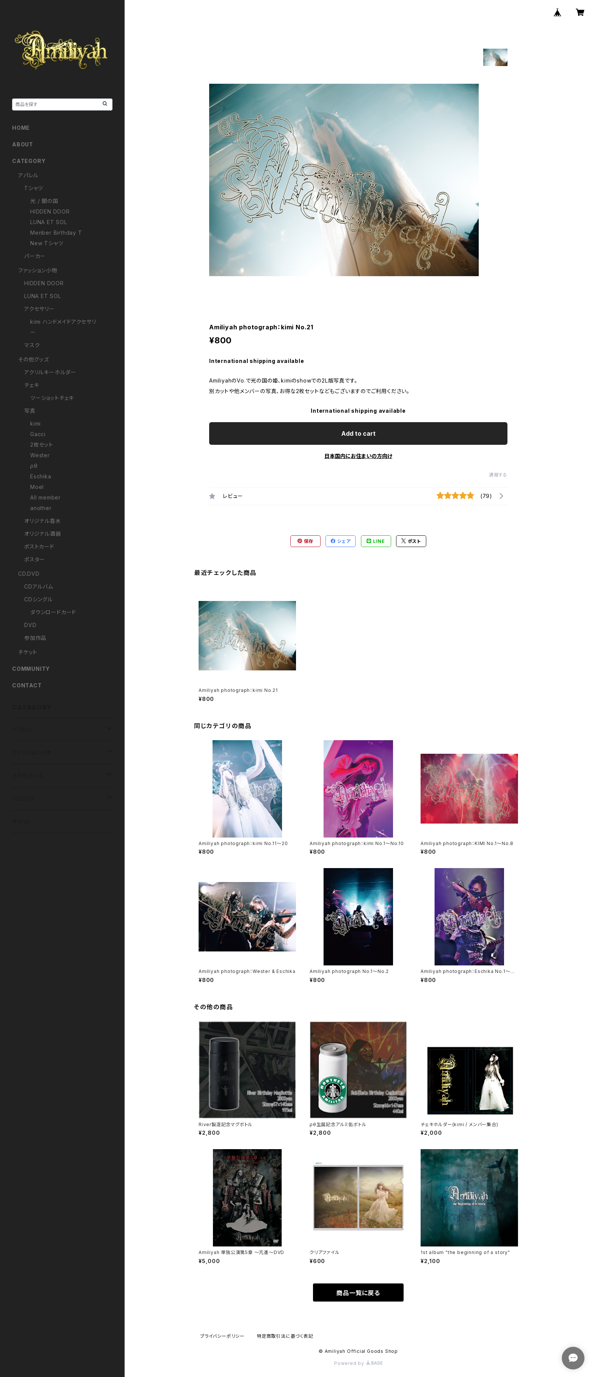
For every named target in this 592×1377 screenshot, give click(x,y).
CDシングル (38, 599)
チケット (27, 652)
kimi (35, 423)
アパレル (28, 175)
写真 (29, 410)
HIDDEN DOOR (50, 211)
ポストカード (39, 546)
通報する (498, 475)
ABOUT (22, 144)
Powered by (358, 1363)
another (41, 508)
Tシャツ (33, 188)
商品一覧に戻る (358, 1293)
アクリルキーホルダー (50, 372)
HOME (21, 127)
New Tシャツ (46, 243)
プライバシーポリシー (222, 1336)
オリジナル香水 (42, 521)
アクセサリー (39, 309)
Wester (40, 455)
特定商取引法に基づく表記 (285, 1336)
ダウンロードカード (53, 612)
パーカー (35, 256)
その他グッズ (33, 359)
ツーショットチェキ (52, 398)
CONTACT (27, 685)
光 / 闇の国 (44, 201)
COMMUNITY (31, 668)
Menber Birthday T (56, 232)
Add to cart (358, 433)
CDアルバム (38, 586)
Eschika (40, 476)
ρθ (34, 466)
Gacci (38, 434)
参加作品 (35, 638)
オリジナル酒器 (42, 533)
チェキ (31, 385)
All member (45, 497)
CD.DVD (29, 573)
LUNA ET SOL (48, 222)
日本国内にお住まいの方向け (358, 456)
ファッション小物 (37, 270)
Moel (37, 487)
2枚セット (41, 444)
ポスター (34, 559)
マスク (32, 345)
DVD (30, 625)
